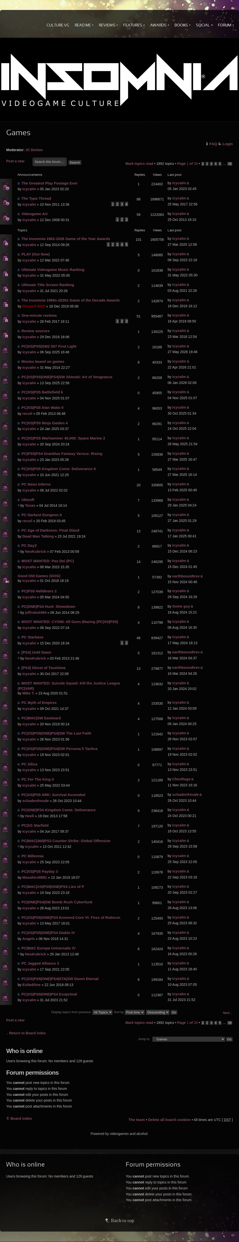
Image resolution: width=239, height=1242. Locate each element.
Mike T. (28, 693)
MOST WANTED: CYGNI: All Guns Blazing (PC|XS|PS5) (69, 622)
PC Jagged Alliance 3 (40, 963)
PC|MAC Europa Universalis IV (48, 948)
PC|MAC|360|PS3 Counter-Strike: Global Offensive (66, 841)
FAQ (213, 144)
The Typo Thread (36, 198)
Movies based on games (42, 361)
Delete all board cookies (169, 1120)
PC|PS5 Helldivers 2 (39, 591)
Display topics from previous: (81, 1012)
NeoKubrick (35, 551)
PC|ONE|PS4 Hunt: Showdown (48, 606)
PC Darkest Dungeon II (41, 515)
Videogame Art (34, 214)
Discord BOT (33, 306)
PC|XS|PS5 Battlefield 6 (42, 392)
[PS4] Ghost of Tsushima (43, 668)
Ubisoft (27, 499)
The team (136, 1120)
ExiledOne (31, 985)
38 (230, 164)
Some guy (181, 606)
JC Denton (34, 150)
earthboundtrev (186, 576)
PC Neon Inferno (36, 484)
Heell (29, 816)
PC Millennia (32, 856)
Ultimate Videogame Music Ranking (52, 269)
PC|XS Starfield (35, 825)
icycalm (29, 189)
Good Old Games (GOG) (39, 576)
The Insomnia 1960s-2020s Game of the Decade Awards (70, 300)
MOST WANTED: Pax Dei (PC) (47, 561)
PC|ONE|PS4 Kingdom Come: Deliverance (58, 810)
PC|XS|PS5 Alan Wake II (42, 407)
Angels (28, 938)
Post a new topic (18, 161)
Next (226, 1013)
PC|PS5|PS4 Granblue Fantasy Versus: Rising (61, 453)
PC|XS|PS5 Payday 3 (39, 871)
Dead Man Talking (38, 536)
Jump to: (144, 1039)
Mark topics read (139, 164)
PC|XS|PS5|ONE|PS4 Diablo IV (48, 933)
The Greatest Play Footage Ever (49, 183)
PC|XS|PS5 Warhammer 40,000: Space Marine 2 (63, 438)
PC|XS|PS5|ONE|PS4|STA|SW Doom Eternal (60, 979)
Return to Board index (27, 1033)
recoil (27, 413)
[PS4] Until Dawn (36, 652)
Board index (21, 1118)
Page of (187, 164)
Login (228, 144)
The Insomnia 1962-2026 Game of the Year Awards (65, 239)
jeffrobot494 (36, 612)
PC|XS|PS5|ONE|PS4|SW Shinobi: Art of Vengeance (67, 377)
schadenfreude (35, 801)
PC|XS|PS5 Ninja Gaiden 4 (44, 423)
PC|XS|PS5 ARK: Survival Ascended (53, 795)
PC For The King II (37, 779)
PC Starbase (32, 637)
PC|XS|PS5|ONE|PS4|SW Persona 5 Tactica (59, 748)
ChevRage (181, 779)
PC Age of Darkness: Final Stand (50, 530)
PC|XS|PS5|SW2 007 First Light (48, 346)
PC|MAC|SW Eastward (41, 718)
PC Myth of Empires (39, 702)
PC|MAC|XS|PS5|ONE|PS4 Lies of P (52, 886)
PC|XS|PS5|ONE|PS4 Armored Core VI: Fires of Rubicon (70, 917)
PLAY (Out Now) (35, 254)
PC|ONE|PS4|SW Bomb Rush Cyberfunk (56, 902)
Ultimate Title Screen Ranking (47, 285)
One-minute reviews (39, 315)
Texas (30, 505)
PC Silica (29, 764)
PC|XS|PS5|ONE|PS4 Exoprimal (49, 994)
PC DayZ (29, 545)
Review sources (35, 331)
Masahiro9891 (34, 877)
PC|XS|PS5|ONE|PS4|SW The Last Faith (56, 733)
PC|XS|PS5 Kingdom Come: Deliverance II (58, 469)
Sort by (129, 1012)
